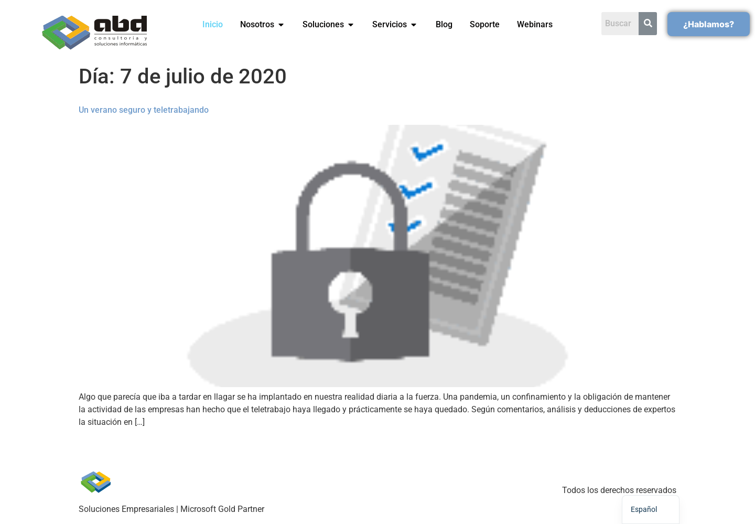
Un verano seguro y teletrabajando (144, 110)
